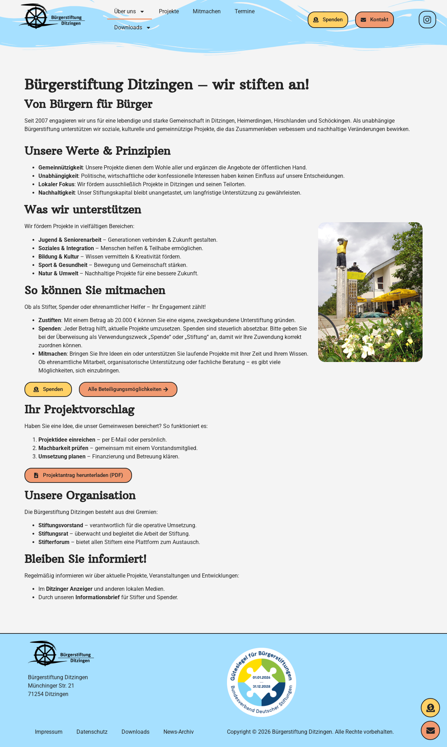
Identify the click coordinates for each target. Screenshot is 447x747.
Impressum (49, 731)
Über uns (129, 11)
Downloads (132, 27)
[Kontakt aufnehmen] (430, 730)
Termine (245, 11)
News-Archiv (178, 731)
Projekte (169, 11)
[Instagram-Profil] (427, 19)
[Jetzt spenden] (430, 707)
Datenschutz (92, 731)
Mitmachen (207, 11)
